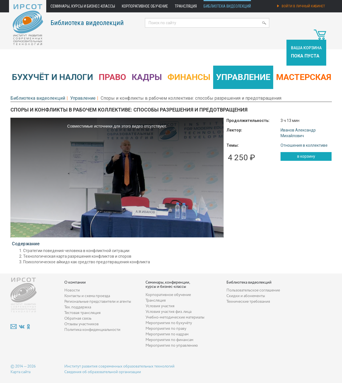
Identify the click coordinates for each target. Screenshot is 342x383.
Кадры (147, 77)
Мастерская (303, 77)
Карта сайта (20, 372)
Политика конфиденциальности (92, 330)
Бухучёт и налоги (52, 77)
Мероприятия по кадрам (167, 334)
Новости (72, 290)
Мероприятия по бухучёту (168, 323)
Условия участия (160, 306)
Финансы (188, 77)
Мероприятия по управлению (171, 345)
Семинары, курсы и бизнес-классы (82, 6)
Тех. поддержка (77, 307)
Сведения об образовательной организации (102, 372)
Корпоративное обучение (145, 6)
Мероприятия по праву (165, 328)
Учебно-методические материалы (174, 317)
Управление (243, 77)
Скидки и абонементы (245, 296)
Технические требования (248, 301)
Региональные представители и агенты (97, 301)
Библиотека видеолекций (227, 6)
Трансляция (186, 6)
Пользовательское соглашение (253, 290)
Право (112, 77)
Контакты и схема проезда (87, 296)
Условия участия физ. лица (168, 312)
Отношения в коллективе (304, 145)
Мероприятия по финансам (169, 340)
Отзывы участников (81, 324)
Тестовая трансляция (82, 313)
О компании (75, 282)
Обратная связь (77, 318)
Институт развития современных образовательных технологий (119, 366)
